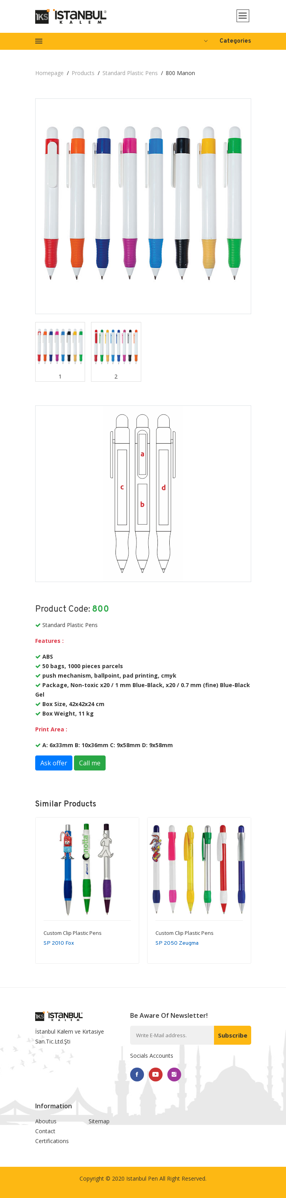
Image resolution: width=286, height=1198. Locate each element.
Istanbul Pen (142, 1178)
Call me (89, 763)
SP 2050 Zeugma (177, 943)
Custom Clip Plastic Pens (73, 932)
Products (83, 73)
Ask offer (53, 763)
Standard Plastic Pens (130, 73)
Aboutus (46, 1121)
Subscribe (232, 1035)
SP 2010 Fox (59, 943)
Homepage (49, 73)
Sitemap (99, 1121)
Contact (45, 1131)
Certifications (52, 1141)
